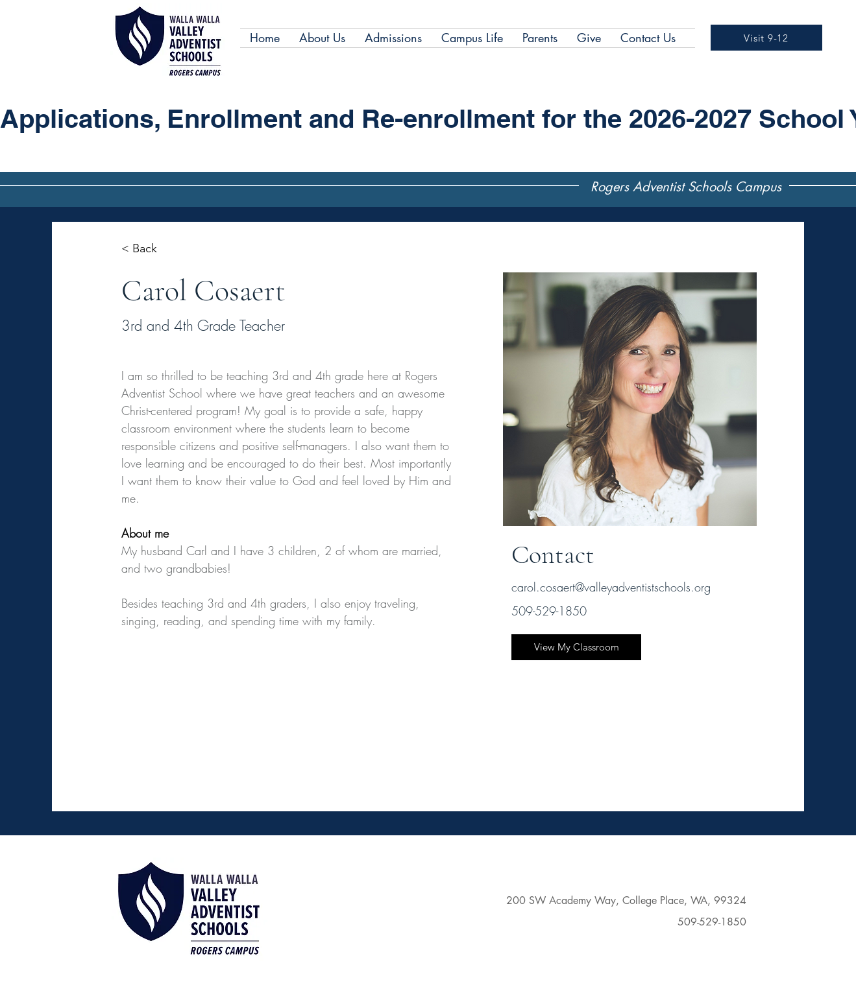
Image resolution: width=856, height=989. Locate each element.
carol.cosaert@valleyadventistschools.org (611, 587)
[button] (322, 38)
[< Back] (146, 249)
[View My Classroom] (576, 647)
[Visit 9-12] (766, 38)
